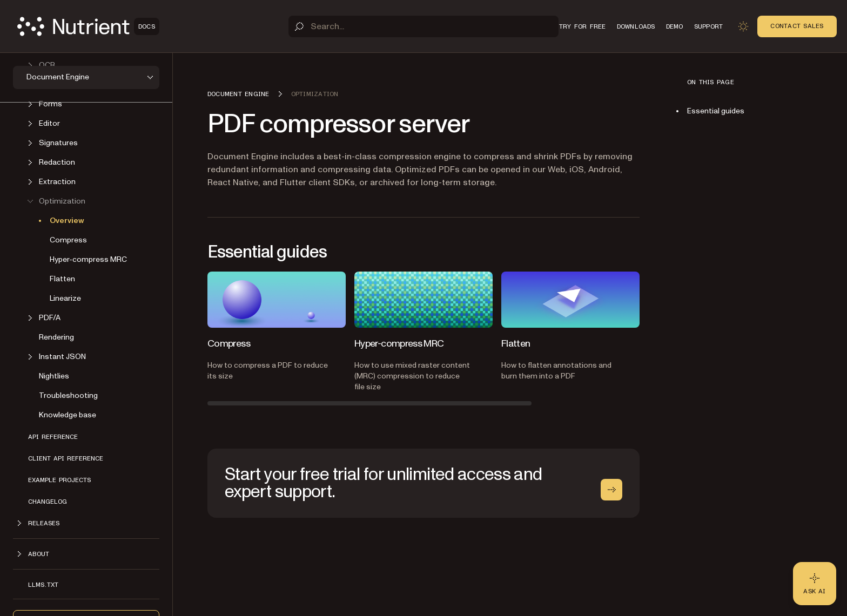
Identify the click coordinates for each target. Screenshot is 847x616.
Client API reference (65, 458)
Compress (68, 240)
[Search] (423, 26)
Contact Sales (796, 26)
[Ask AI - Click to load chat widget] (814, 583)
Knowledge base (67, 415)
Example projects (59, 480)
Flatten (62, 279)
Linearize (65, 298)
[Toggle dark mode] (743, 26)
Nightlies (54, 376)
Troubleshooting (68, 395)
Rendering (56, 337)
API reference (53, 437)
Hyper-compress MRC (88, 259)
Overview (67, 220)
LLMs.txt (43, 584)
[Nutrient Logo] (88, 26)
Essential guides (715, 111)
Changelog (47, 501)
